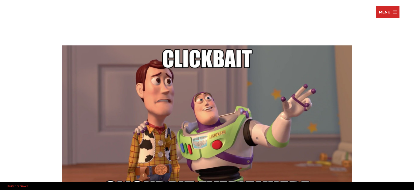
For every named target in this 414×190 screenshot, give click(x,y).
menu (385, 12)
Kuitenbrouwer (17, 186)
